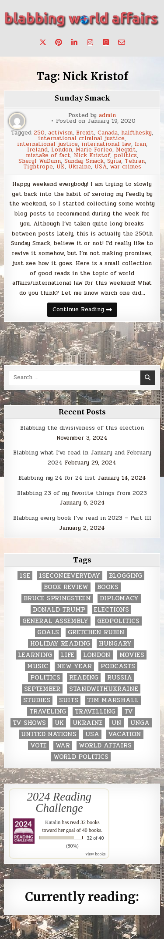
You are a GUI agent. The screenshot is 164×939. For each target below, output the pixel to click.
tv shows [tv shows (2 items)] (29, 722)
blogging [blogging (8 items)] (125, 575)
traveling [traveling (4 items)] (47, 711)
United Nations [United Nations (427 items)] (49, 734)
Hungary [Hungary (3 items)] (115, 643)
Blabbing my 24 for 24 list (56, 478)
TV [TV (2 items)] (128, 711)
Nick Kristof (92, 155)
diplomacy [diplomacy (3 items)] (119, 598)
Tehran (135, 161)
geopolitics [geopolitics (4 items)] (118, 621)
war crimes (125, 167)
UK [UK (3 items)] (59, 722)
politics (125, 155)
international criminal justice (81, 138)
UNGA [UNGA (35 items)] (140, 722)
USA (100, 167)
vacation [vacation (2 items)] (124, 734)
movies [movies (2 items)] (131, 655)
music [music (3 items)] (37, 666)
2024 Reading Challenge (59, 802)
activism (60, 133)
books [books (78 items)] (108, 587)
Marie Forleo (94, 150)
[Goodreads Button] (106, 42)
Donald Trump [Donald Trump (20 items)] (59, 609)
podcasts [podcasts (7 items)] (118, 666)
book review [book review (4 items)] (66, 587)
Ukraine (79, 167)
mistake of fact (48, 155)
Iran (140, 144)
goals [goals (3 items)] (48, 632)
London (61, 150)
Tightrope (38, 167)
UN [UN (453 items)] (117, 722)
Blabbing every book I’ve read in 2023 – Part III (82, 518)
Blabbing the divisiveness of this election (82, 428)
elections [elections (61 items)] (111, 609)
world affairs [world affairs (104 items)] (105, 745)
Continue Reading (84, 311)
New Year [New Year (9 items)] (74, 666)
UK (60, 167)
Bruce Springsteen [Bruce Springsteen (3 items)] (57, 598)
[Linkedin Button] (74, 42)
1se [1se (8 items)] (25, 575)
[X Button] (43, 42)
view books (96, 853)
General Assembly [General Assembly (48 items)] (55, 621)
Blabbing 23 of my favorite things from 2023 (82, 493)
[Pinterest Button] (58, 42)
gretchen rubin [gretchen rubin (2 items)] (96, 632)
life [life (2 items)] (67, 655)
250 (39, 133)
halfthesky (136, 133)
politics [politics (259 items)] (45, 677)
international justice (47, 144)
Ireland (37, 150)
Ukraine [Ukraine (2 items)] (88, 722)
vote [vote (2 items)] (38, 745)
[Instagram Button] (90, 42)
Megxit (126, 150)
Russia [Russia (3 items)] (119, 677)
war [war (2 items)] (63, 745)
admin (107, 115)
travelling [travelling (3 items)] (95, 711)
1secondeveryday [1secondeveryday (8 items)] (69, 575)
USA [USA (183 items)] (92, 734)
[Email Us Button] (121, 42)
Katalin (52, 822)
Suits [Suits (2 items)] (68, 700)
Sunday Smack (82, 98)
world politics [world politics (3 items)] (80, 756)
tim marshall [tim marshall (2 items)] (113, 700)
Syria (114, 161)
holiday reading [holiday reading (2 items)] (60, 643)
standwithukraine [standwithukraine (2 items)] (103, 688)
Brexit (85, 133)
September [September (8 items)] (42, 688)
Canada (108, 133)
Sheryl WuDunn (39, 161)
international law (106, 144)
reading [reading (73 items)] (83, 677)
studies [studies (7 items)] (36, 700)
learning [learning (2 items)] (35, 655)
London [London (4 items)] (97, 655)
